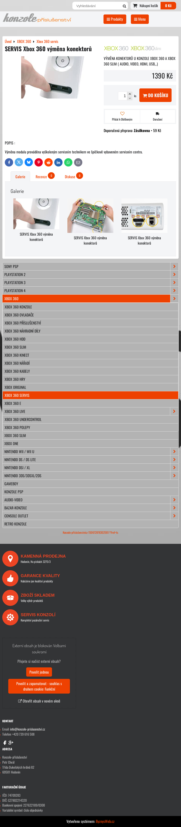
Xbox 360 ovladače (19, 315)
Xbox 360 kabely (17, 371)
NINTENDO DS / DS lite (91, 459)
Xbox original (15, 387)
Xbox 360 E (13, 403)
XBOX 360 (91, 298)
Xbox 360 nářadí (17, 363)
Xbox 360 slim (15, 347)
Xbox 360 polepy (17, 427)
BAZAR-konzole (91, 508)
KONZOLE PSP (13, 491)
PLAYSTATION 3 (91, 282)
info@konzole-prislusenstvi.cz (27, 729)
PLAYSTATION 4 (91, 290)
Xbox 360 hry (15, 379)
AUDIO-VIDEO (91, 500)
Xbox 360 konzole (18, 307)
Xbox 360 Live (91, 411)
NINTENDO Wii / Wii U (91, 451)
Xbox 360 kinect (17, 355)
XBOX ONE (11, 443)
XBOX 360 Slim (15, 435)
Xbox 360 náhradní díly (22, 331)
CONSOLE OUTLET (91, 516)
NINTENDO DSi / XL (91, 467)
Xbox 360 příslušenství (23, 323)
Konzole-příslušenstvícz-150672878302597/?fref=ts (90, 532)
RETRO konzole (15, 524)
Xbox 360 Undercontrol (23, 419)
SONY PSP (91, 266)
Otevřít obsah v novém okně (39, 701)
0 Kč (168, 5)
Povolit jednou (39, 672)
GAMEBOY (11, 483)
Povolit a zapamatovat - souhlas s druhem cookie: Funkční (39, 686)
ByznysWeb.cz (105, 821)
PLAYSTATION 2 (91, 274)
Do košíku (155, 95)
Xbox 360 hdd (15, 339)
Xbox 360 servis (17, 395)
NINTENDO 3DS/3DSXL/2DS (91, 476)
